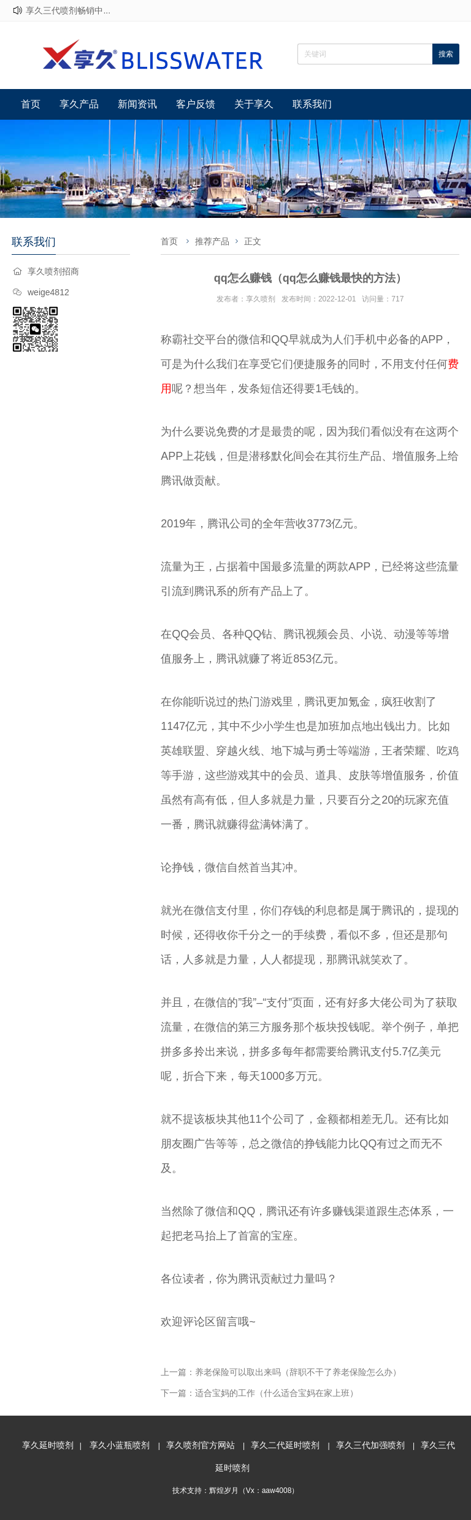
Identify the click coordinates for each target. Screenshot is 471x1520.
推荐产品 (212, 241)
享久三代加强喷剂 (370, 1445)
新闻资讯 (137, 104)
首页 (30, 104)
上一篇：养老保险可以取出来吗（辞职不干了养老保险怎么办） (281, 1372)
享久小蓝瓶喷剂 (120, 1445)
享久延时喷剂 (48, 1445)
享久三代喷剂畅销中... (68, 10)
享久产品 (79, 104)
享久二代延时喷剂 (285, 1445)
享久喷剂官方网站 (200, 1445)
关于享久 (254, 104)
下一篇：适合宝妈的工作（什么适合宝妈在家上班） (259, 1393)
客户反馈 (195, 104)
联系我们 (312, 104)
